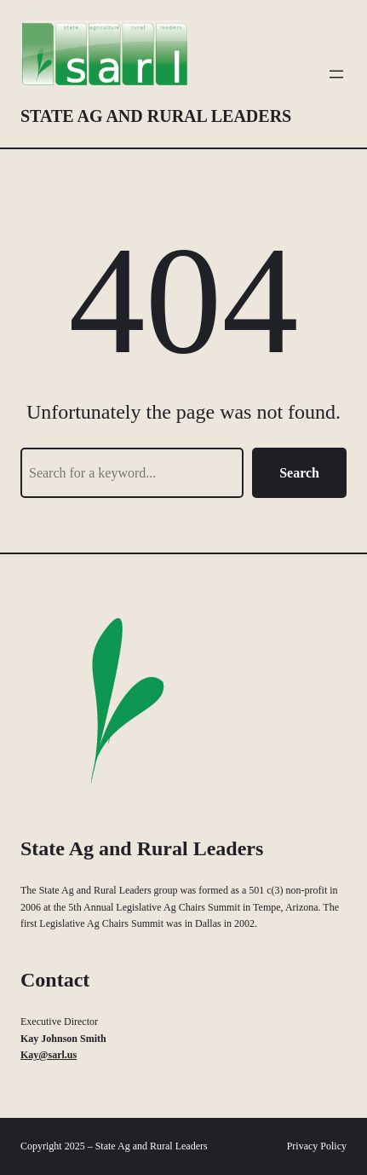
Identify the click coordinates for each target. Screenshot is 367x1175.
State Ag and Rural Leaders (155, 116)
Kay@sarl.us (48, 1055)
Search (299, 473)
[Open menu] (336, 74)
